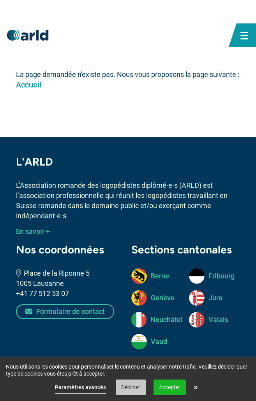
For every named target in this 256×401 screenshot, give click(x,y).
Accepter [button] (169, 387)
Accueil (28, 84)
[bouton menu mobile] (244, 35)
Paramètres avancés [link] (80, 387)
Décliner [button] (130, 387)
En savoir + (33, 231)
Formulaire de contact (65, 311)
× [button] (196, 387)
